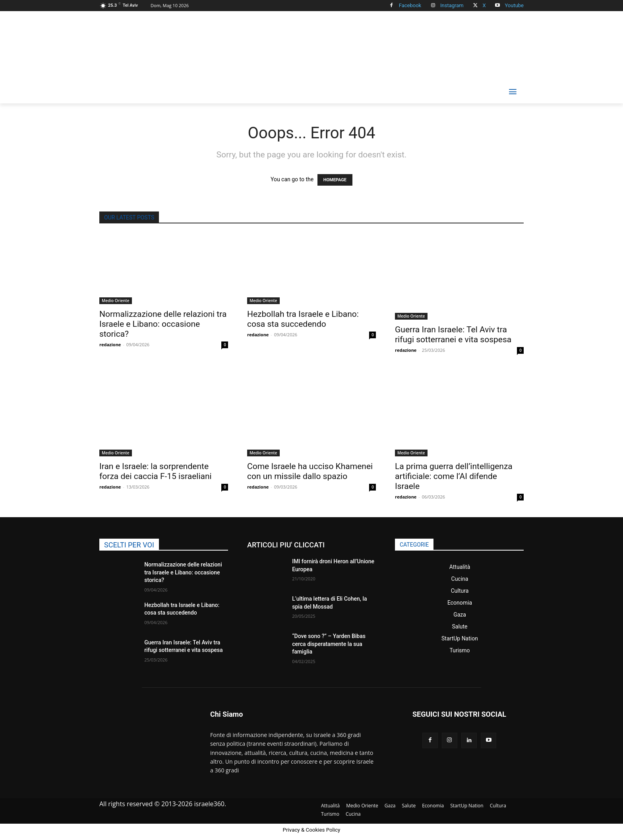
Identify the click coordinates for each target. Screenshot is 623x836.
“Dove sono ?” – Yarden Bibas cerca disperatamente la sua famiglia (329, 644)
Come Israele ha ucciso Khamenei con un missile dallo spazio (310, 471)
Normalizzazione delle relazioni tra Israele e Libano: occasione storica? (162, 324)
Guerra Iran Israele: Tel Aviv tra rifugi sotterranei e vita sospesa (453, 334)
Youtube (514, 5)
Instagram (452, 5)
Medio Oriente (116, 300)
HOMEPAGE (334, 179)
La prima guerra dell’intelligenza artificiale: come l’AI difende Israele (454, 476)
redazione (110, 344)
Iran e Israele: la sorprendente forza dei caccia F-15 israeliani (155, 471)
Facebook (410, 5)
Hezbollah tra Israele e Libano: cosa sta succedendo (303, 319)
